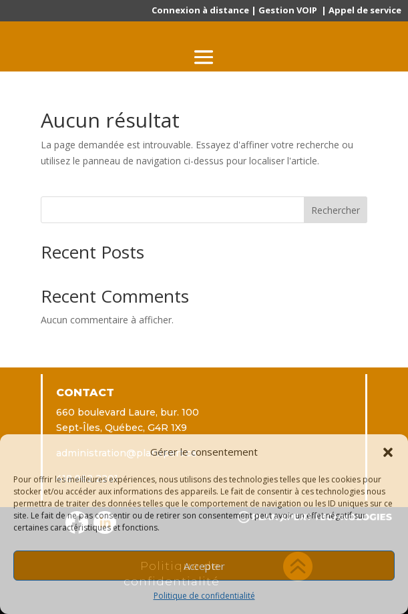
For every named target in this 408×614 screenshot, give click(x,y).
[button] (388, 452)
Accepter (204, 566)
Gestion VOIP (287, 10)
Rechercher (335, 210)
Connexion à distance (200, 10)
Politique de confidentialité (204, 595)
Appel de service (365, 10)
